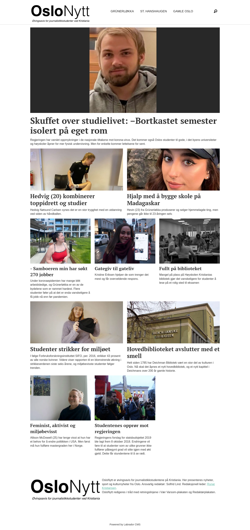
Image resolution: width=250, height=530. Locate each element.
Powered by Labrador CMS (125, 524)
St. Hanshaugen (153, 11)
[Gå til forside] (61, 11)
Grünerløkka (122, 11)
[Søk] (215, 11)
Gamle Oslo (183, 11)
